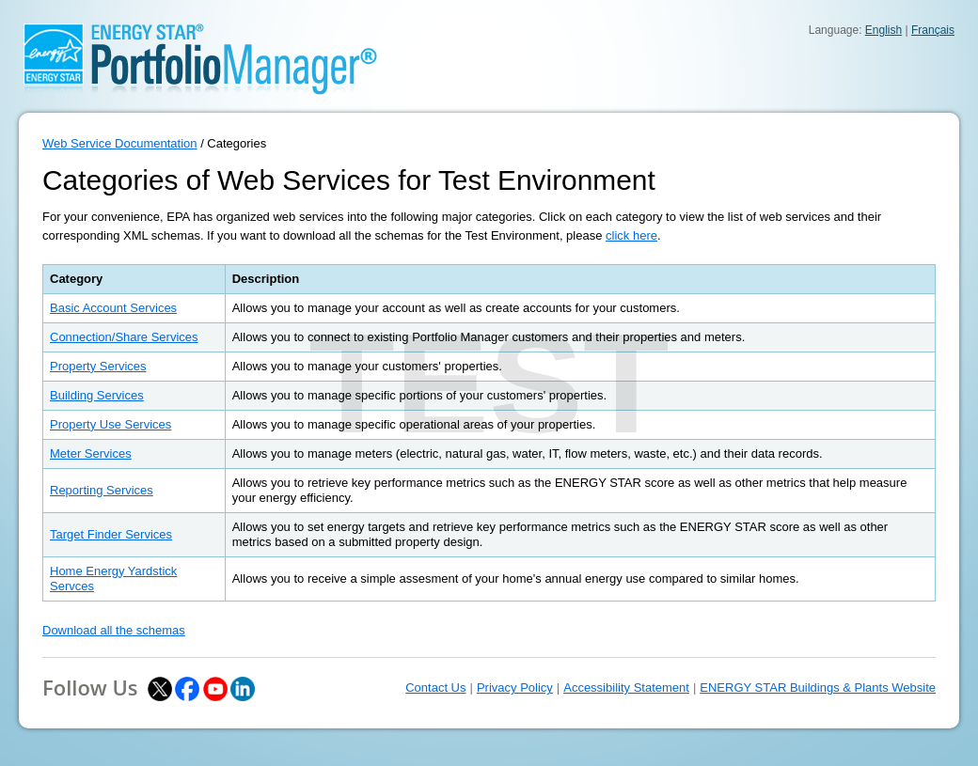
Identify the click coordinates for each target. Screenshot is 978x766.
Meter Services (91, 453)
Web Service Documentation (119, 143)
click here (631, 235)
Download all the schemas (113, 630)
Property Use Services (110, 424)
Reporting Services (101, 490)
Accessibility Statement (626, 687)
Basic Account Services (113, 308)
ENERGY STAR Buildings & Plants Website (818, 687)
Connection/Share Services (124, 337)
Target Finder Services (111, 534)
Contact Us (435, 687)
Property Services (98, 366)
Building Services (97, 395)
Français (932, 30)
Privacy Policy (515, 687)
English (883, 30)
